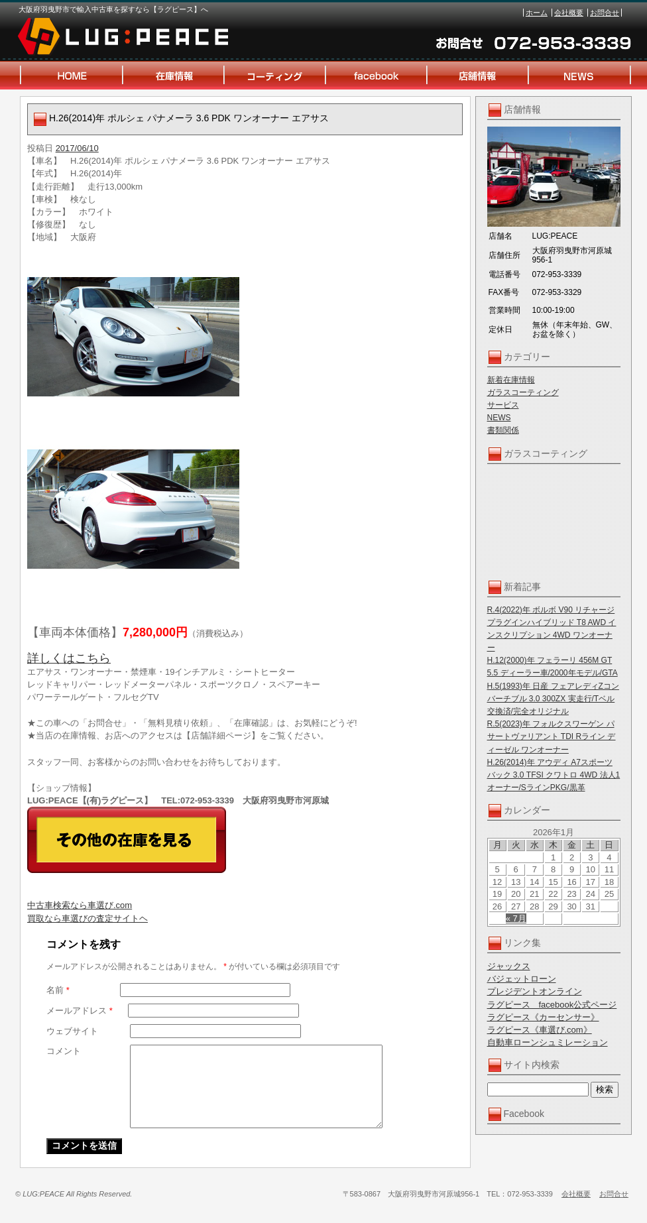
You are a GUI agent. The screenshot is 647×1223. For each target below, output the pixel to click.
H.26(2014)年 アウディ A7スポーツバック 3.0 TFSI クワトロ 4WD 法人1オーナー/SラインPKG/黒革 (553, 775)
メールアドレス (79, 1011)
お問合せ (604, 13)
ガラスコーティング (523, 392)
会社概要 (568, 13)
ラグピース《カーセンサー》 (543, 1017)
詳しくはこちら (69, 658)
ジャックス (508, 966)
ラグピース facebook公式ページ (552, 1005)
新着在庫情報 (511, 379)
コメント (63, 1051)
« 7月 (516, 918)
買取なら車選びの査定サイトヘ (87, 918)
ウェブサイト (72, 1031)
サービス (503, 405)
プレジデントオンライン (534, 991)
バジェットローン (521, 979)
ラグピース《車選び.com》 (539, 1030)
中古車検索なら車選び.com (79, 905)
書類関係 (503, 430)
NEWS (499, 417)
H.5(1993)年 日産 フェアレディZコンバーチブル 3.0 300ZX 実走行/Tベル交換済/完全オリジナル (553, 698)
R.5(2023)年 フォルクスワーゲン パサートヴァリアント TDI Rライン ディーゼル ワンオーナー (551, 736)
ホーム (537, 13)
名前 (58, 990)
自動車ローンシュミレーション (547, 1042)
